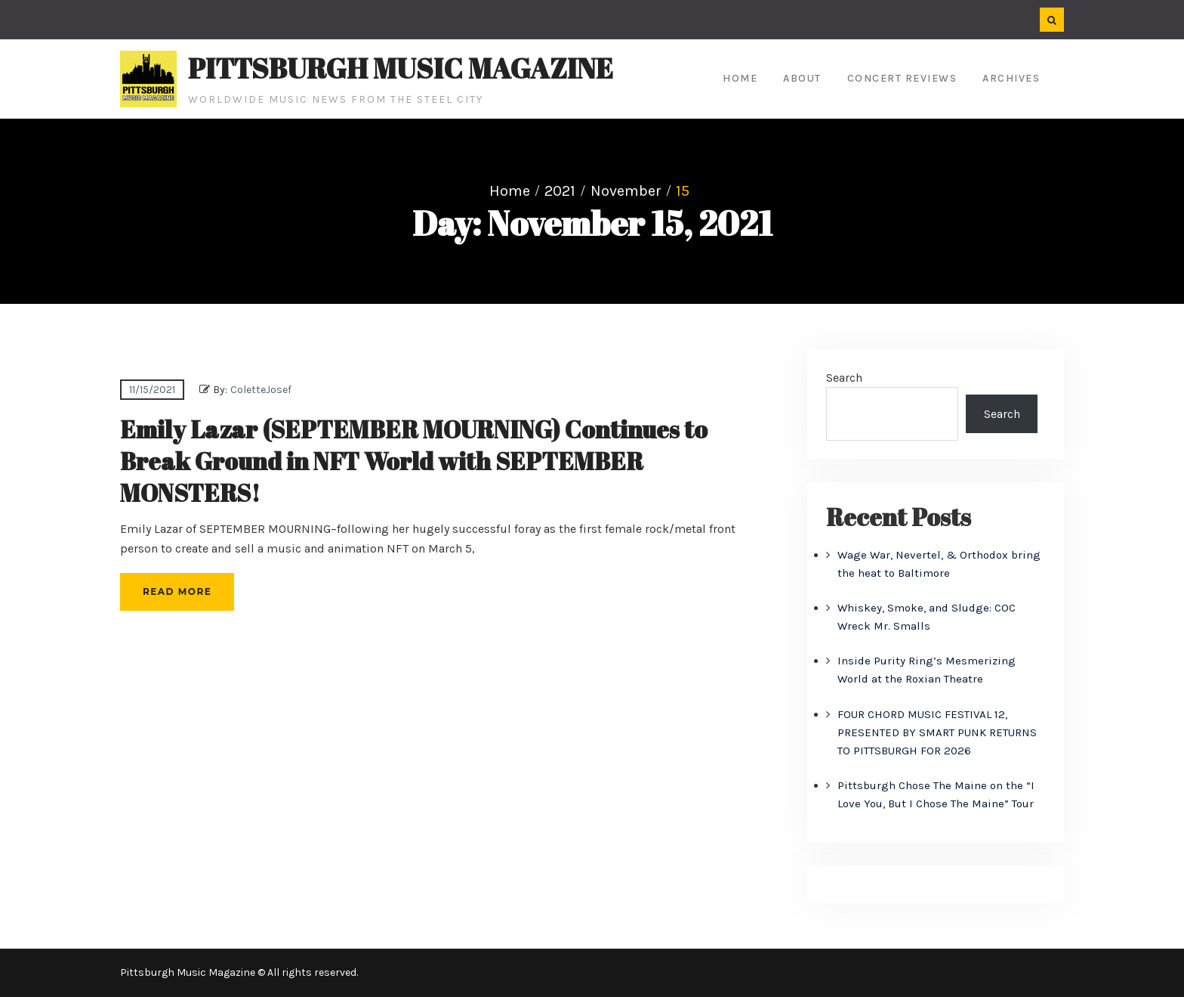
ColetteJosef (260, 389)
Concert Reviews (902, 78)
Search (844, 377)
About (802, 78)
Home (740, 78)
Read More (177, 591)
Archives (1011, 78)
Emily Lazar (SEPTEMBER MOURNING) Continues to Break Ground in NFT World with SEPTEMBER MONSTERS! (414, 460)
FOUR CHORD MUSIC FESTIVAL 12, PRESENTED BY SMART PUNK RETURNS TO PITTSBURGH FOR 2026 (937, 732)
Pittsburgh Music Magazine (400, 68)
